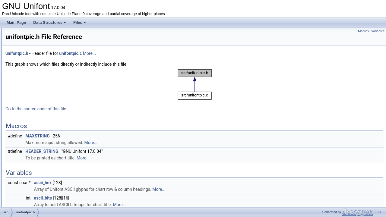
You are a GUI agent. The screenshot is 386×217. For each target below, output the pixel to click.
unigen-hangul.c (37, 144)
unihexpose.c (35, 184)
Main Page (16, 22)
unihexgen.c (34, 177)
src (22, 51)
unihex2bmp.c (36, 170)
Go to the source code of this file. (112, 108)
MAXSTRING (113, 136)
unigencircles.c (37, 151)
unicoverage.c (36, 104)
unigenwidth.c (36, 157)
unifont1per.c (35, 124)
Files (79, 22)
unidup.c (31, 111)
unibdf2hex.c (35, 84)
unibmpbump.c (37, 98)
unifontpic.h (34, 137)
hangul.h (32, 58)
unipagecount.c (37, 197)
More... (164, 53)
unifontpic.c (34, 131)
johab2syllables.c (38, 78)
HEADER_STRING (117, 151)
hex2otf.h (32, 71)
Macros (363, 31)
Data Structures (49, 22)
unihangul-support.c (40, 164)
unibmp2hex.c (36, 91)
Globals (21, 204)
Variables (377, 31)
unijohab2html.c (37, 190)
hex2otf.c (32, 64)
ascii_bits (118, 198)
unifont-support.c (38, 117)
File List (21, 44)
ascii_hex (118, 182)
